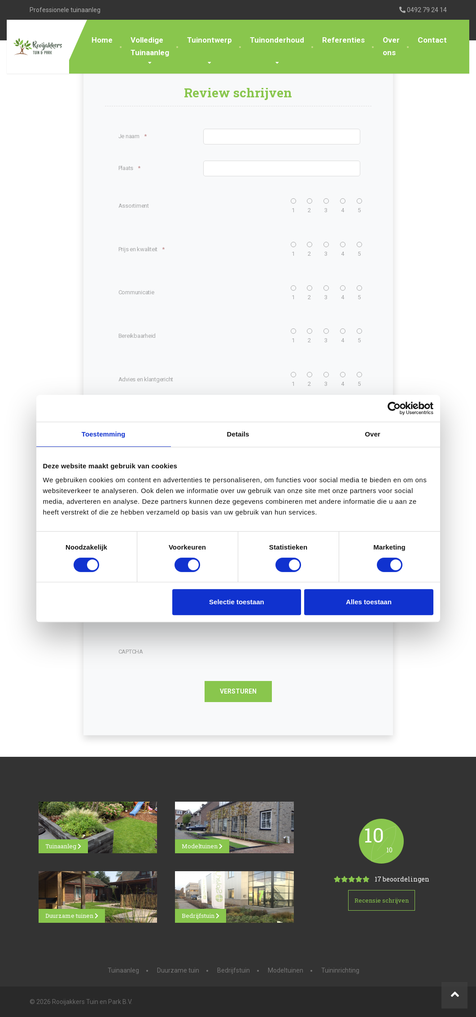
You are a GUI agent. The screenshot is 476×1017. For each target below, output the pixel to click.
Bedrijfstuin (200, 916)
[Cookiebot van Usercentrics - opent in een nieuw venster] (394, 408)
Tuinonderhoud (277, 39)
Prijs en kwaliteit (141, 249)
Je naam (132, 136)
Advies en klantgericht (146, 379)
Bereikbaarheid (137, 335)
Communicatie (136, 292)
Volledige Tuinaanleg (150, 46)
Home (102, 39)
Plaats (129, 168)
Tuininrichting (340, 970)
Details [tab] (238, 434)
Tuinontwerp (209, 39)
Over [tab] (372, 434)
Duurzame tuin (178, 970)
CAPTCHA (130, 651)
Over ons (391, 46)
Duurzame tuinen (71, 916)
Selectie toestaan (236, 602)
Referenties (343, 39)
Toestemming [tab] (104, 434)
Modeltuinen (202, 846)
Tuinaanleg (63, 846)
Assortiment (133, 205)
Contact (432, 39)
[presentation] (213, 651)
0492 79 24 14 (423, 9)
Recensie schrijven (381, 900)
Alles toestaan (369, 602)
